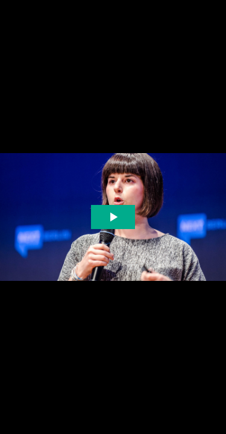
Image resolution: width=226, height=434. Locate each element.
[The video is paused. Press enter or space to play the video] (113, 217)
